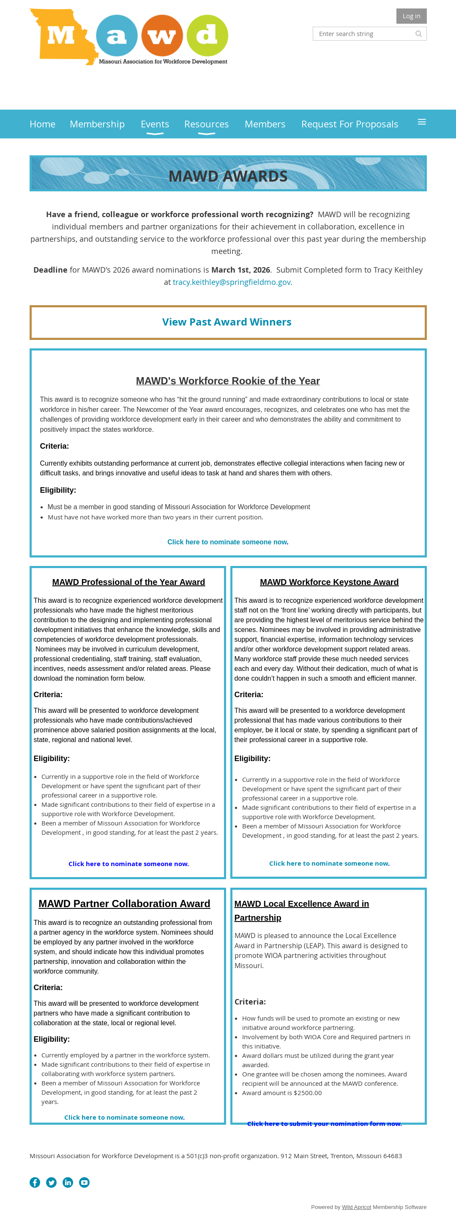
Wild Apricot (356, 1207)
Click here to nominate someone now (227, 542)
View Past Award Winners (228, 322)
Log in (412, 15)
